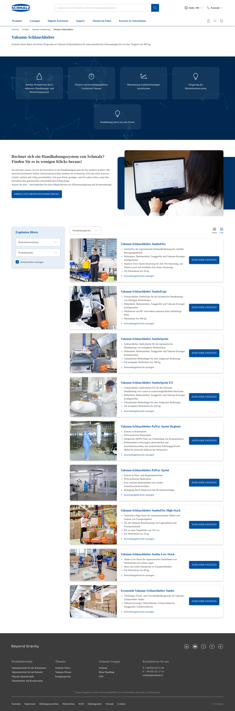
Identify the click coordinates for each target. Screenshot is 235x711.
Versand (109, 704)
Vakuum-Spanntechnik (23, 676)
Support (82, 21)
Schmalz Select (62, 668)
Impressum (30, 704)
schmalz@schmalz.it (153, 675)
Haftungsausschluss (49, 704)
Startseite (15, 29)
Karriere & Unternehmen (134, 21)
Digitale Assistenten (60, 21)
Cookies (121, 704)
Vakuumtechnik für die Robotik (27, 672)
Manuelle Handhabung (41, 29)
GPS (101, 676)
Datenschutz (69, 704)
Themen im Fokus (103, 21)
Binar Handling (106, 672)
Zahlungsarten (95, 704)
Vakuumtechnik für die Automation (29, 668)
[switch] (30, 262)
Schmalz (103, 668)
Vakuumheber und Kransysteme (27, 681)
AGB (81, 704)
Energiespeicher (63, 676)
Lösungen (37, 21)
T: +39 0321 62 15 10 (153, 668)
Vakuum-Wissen (63, 672)
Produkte (19, 21)
